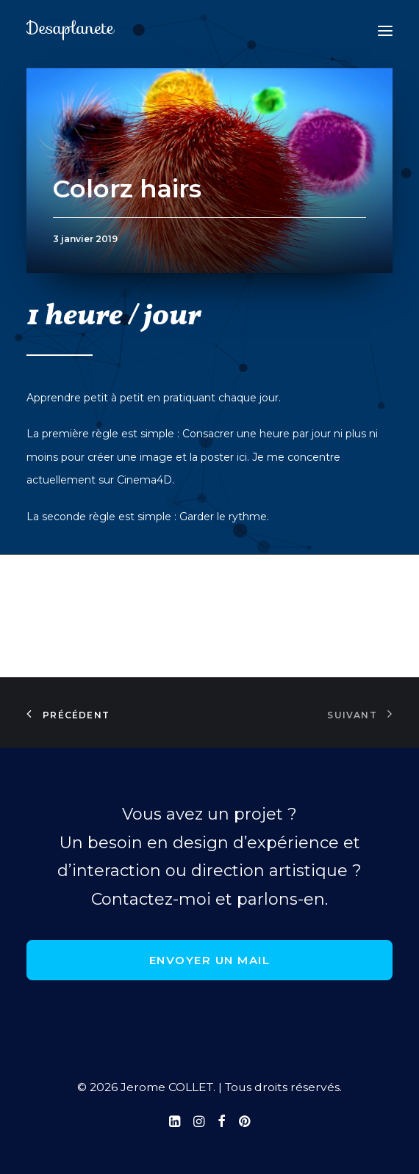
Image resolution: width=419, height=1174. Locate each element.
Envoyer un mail (210, 960)
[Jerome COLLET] (70, 31)
